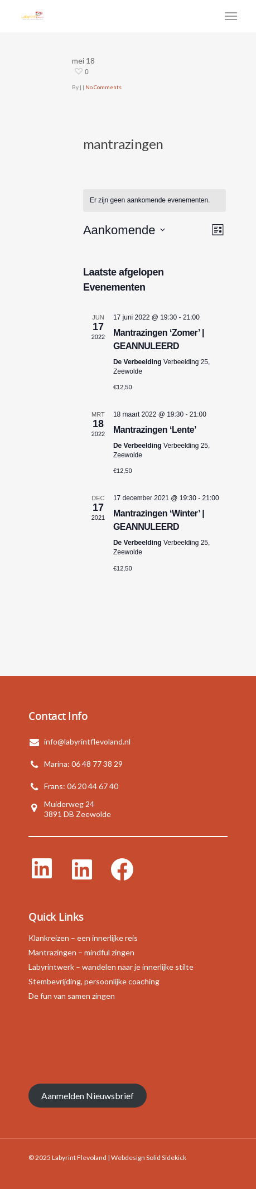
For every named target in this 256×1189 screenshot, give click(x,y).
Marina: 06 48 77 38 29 (83, 763)
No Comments (103, 87)
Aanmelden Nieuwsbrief (87, 1095)
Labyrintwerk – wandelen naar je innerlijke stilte (111, 967)
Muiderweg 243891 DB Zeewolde (77, 809)
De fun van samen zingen (71, 995)
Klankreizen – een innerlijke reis (83, 937)
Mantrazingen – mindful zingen (81, 952)
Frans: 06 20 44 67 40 (81, 786)
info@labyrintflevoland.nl (87, 741)
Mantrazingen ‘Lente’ (154, 429)
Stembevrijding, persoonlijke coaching (94, 981)
